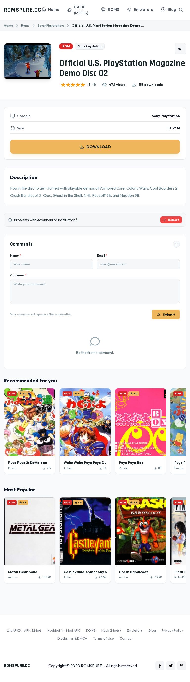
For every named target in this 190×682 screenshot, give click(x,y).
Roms (25, 25)
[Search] (181, 10)
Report (171, 220)
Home (8, 25)
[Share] (180, 48)
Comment (18, 275)
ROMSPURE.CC (22, 10)
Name (15, 255)
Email (102, 255)
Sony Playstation (51, 25)
